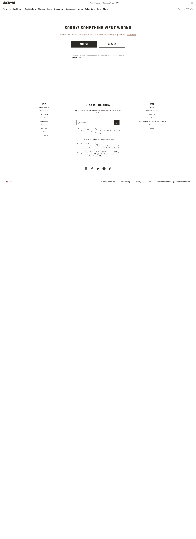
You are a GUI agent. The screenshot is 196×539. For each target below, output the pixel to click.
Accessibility (125, 182)
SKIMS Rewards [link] (152, 111)
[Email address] (94, 122)
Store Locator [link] (152, 118)
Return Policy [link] (44, 107)
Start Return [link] (44, 111)
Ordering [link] (44, 125)
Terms (148, 182)
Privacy (138, 182)
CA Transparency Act (107, 182)
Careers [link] (152, 125)
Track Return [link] (44, 118)
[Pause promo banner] (192, 3)
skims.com (131, 34)
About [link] (152, 107)
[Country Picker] (9, 182)
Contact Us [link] (44, 135)
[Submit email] (117, 122)
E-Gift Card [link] (152, 114)
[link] (9, 3)
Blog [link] (152, 128)
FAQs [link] (44, 132)
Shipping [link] (44, 128)
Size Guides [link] (44, 121)
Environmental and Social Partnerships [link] (152, 121)
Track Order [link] (44, 114)
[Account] (183, 9)
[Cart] (191, 9)
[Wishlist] (187, 9)
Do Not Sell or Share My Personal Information (173, 182)
